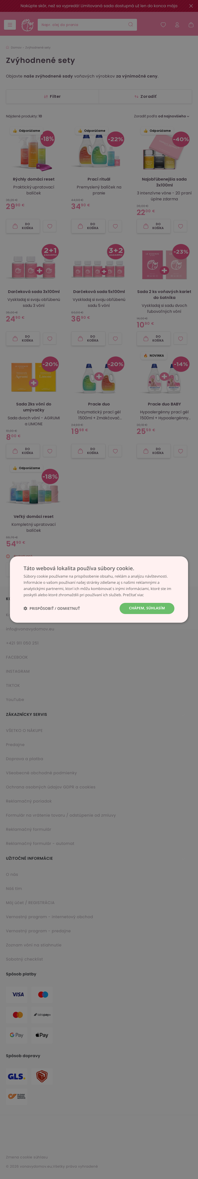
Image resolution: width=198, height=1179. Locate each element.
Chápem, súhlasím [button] (147, 608)
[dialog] (99, 589)
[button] (52, 608)
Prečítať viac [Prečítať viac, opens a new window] (133, 594)
